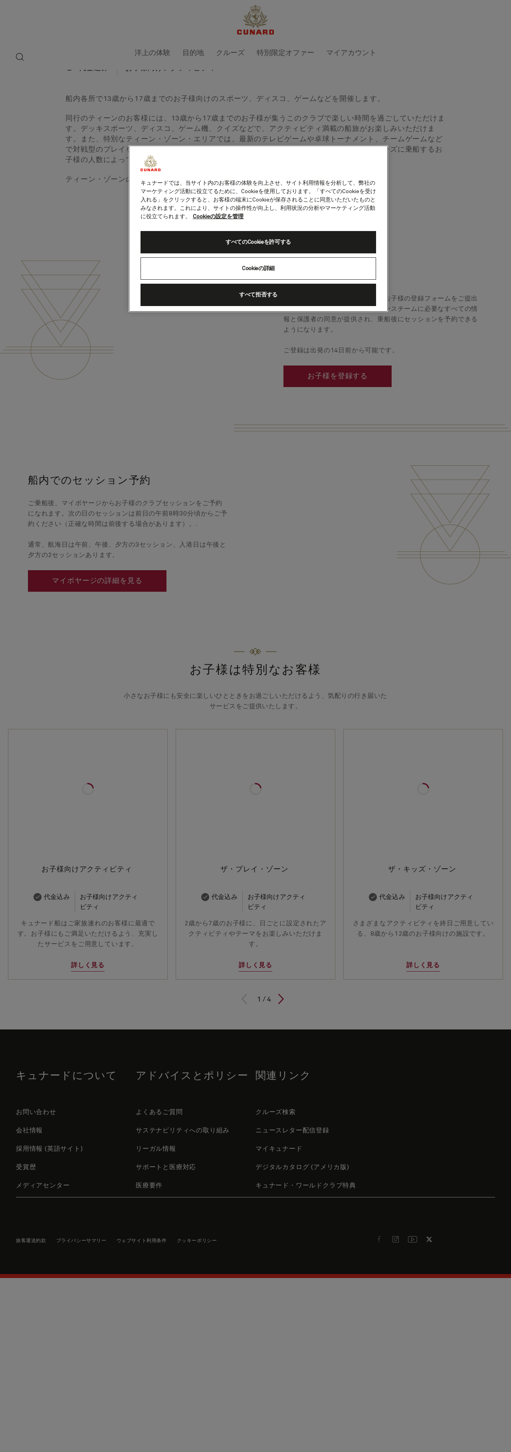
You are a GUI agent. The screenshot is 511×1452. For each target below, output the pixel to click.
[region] (258, 228)
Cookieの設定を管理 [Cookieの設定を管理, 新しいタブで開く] (218, 216)
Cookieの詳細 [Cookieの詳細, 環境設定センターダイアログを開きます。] (258, 268)
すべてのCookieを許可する (258, 242)
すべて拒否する (258, 295)
